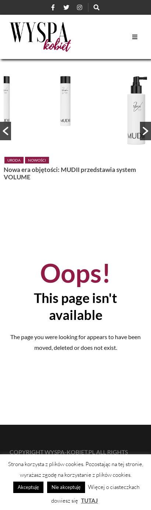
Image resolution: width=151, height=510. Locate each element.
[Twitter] (66, 7)
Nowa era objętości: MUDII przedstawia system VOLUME (70, 173)
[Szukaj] (96, 7)
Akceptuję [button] (28, 487)
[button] (5, 131)
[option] (75, 127)
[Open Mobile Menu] (134, 37)
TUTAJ (89, 500)
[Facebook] (53, 7)
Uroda (14, 160)
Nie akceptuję (66, 487)
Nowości (37, 160)
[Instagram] (79, 7)
